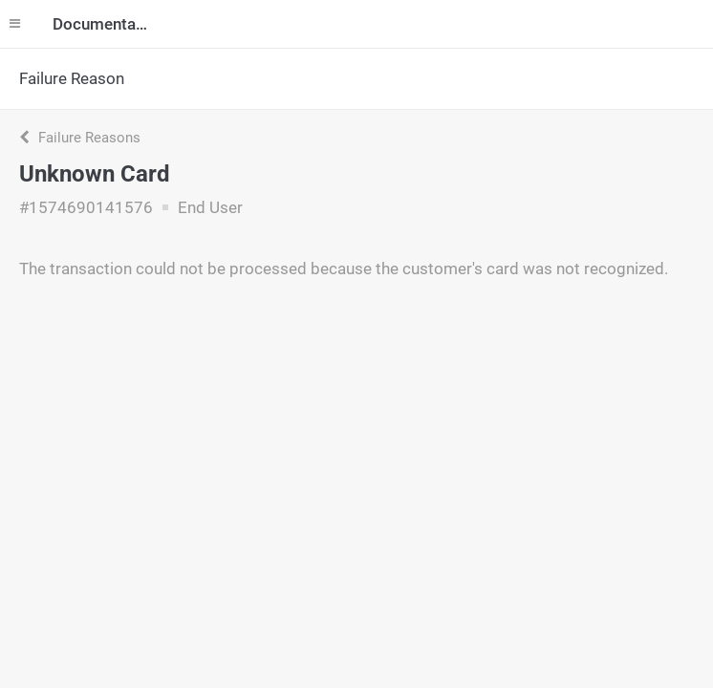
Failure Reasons (79, 137)
